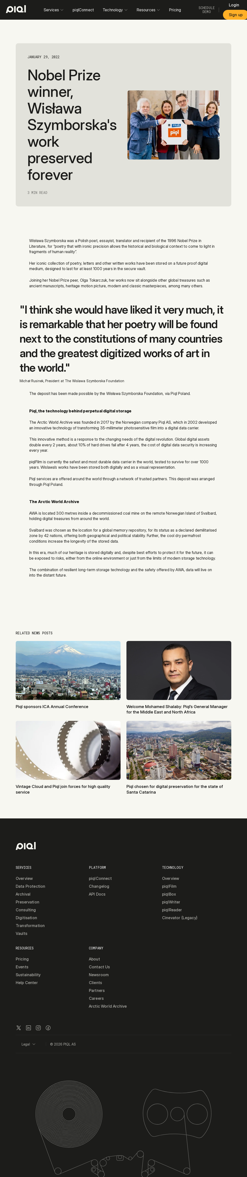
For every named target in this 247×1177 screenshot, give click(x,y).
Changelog (99, 886)
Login (234, 4)
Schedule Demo (207, 10)
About (94, 959)
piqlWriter (171, 902)
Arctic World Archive (108, 1006)
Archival (23, 894)
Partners (97, 990)
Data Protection (30, 886)
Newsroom (99, 974)
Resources (148, 9)
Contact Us (99, 966)
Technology (115, 9)
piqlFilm (169, 886)
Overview (24, 878)
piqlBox (169, 894)
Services (54, 9)
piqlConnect (83, 9)
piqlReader (172, 909)
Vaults (21, 933)
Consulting (26, 909)
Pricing (175, 9)
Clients (95, 982)
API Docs (97, 894)
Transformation (30, 925)
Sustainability (28, 974)
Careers (96, 998)
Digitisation (26, 917)
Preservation (27, 902)
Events (22, 966)
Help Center (27, 982)
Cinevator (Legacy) (179, 917)
